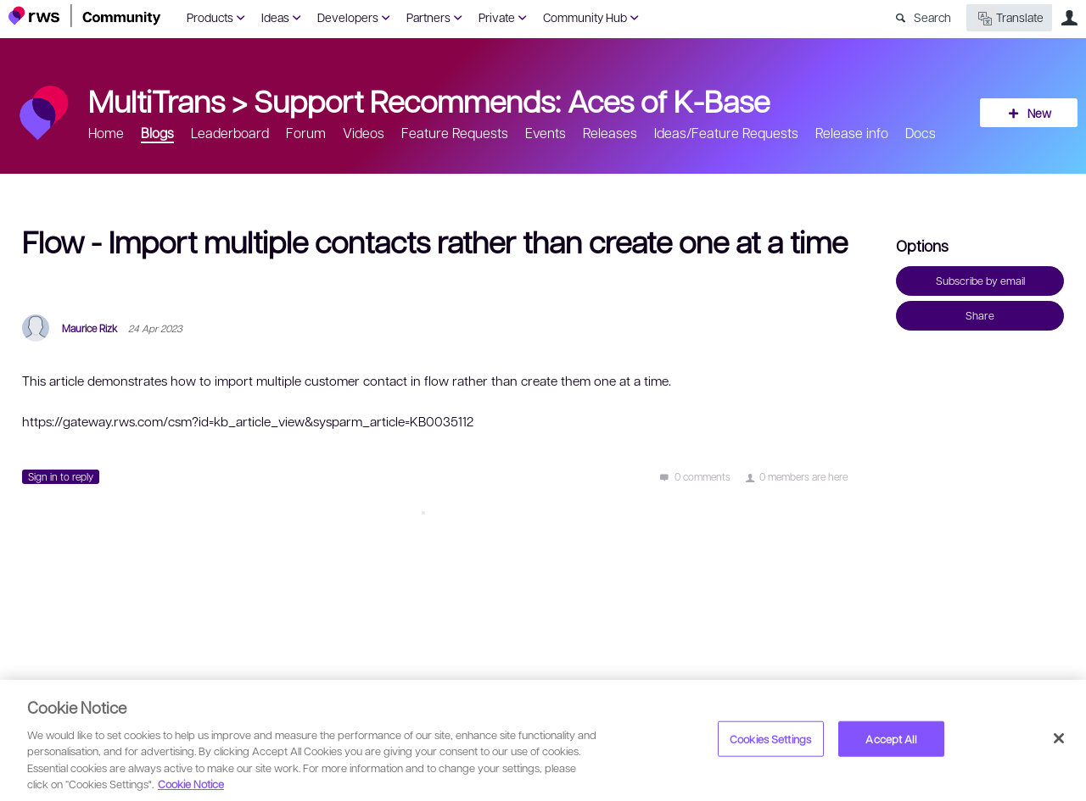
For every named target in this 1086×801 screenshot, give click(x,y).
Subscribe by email (980, 280)
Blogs (157, 133)
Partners (428, 17)
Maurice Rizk (89, 328)
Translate (1009, 18)
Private (497, 17)
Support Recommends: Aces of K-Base (512, 100)
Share (980, 315)
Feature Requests (454, 133)
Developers (347, 17)
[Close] (1059, 738)
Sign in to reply (60, 476)
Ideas (275, 17)
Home (106, 133)
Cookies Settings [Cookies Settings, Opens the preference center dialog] (770, 738)
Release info (851, 133)
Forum (306, 133)
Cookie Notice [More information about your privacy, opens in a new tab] (191, 783)
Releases (610, 133)
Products (210, 17)
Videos (363, 133)
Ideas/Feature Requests (726, 133)
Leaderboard (230, 133)
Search (932, 17)
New (1039, 112)
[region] (543, 740)
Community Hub (585, 17)
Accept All (890, 738)
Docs (920, 133)
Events (545, 133)
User (1069, 17)
